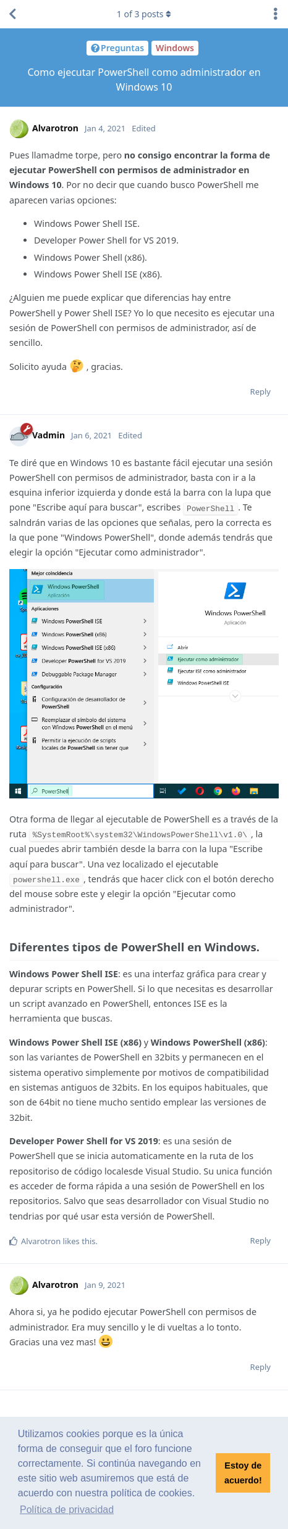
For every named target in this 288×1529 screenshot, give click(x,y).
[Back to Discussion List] (12, 14)
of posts (144, 14)
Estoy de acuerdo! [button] (243, 1473)
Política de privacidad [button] (67, 1509)
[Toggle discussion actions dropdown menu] (275, 14)
